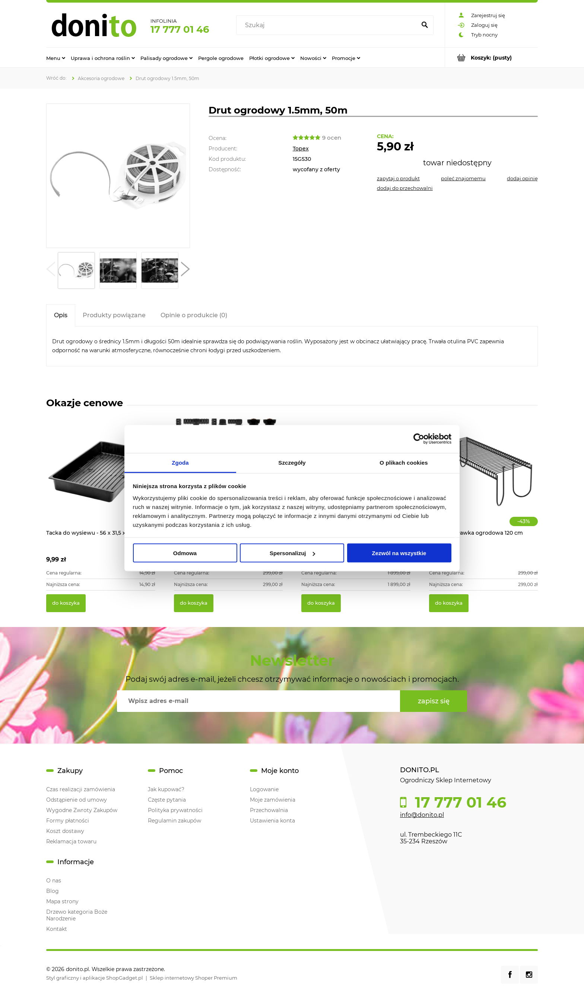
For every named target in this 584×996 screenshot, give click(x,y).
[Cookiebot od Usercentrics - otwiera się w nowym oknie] (418, 439)
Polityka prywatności (175, 810)
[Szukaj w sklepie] (327, 25)
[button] (50, 271)
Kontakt (56, 929)
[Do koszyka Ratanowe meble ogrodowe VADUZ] (321, 603)
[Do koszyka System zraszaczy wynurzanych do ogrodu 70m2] (193, 603)
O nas (53, 880)
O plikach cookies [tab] (404, 462)
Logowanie (264, 789)
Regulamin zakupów (174, 820)
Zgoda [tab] (180, 462)
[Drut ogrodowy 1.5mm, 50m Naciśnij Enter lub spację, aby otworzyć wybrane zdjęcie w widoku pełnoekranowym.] (118, 175)
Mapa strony (62, 901)
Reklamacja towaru (71, 841)
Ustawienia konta (272, 820)
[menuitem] (55, 58)
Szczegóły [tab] (291, 462)
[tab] (60, 315)
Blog (52, 891)
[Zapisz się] (433, 701)
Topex (301, 148)
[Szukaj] (424, 25)
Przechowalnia (269, 810)
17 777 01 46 (179, 29)
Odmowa (185, 553)
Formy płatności (67, 820)
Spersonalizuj (292, 553)
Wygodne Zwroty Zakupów (81, 810)
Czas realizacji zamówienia (80, 789)
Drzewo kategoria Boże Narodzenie (76, 915)
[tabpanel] (292, 346)
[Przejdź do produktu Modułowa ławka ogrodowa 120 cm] (483, 479)
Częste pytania (167, 799)
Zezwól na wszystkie (399, 553)
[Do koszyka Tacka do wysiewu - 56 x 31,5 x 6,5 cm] (66, 603)
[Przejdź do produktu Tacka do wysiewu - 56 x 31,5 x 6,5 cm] (100, 479)
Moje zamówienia (272, 799)
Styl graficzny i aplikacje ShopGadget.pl (94, 978)
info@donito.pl (422, 814)
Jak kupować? (166, 789)
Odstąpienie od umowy (76, 799)
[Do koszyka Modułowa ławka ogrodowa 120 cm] (449, 603)
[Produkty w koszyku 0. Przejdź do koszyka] (491, 57)
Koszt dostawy (65, 831)
